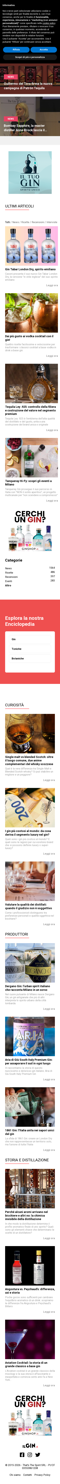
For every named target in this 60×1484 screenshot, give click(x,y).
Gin (14, 639)
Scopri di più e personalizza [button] (30, 57)
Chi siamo (15, 1474)
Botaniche (18, 658)
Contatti (27, 1474)
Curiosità (14, 705)
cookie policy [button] (49, 23)
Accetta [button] (44, 49)
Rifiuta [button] (16, 49)
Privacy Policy (42, 1474)
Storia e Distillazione (27, 1160)
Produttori (16, 934)
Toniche (16, 648)
